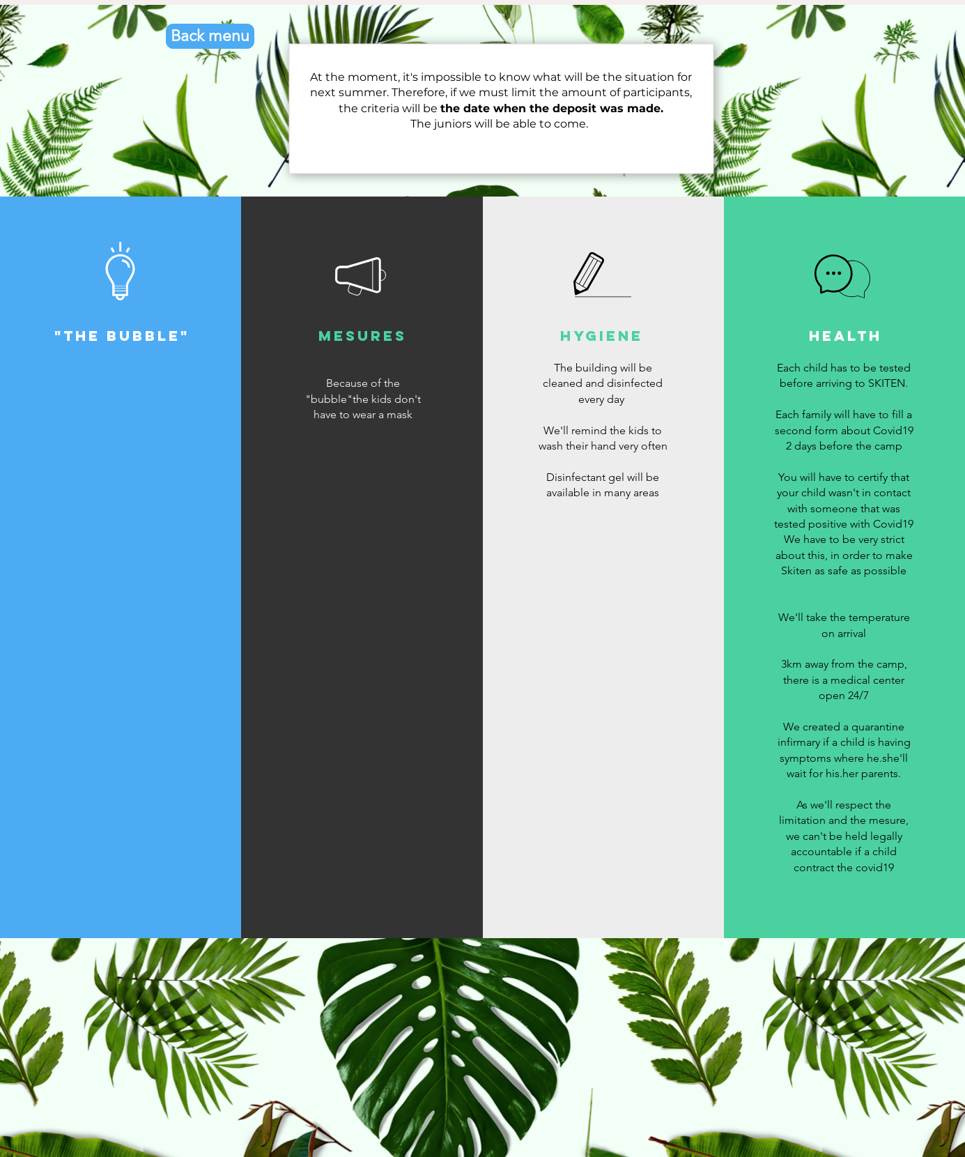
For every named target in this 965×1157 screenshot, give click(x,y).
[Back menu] (210, 36)
